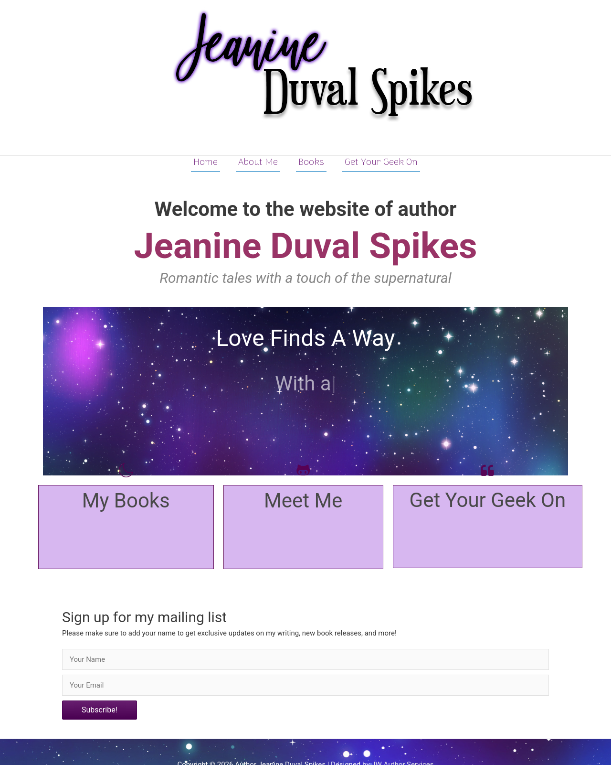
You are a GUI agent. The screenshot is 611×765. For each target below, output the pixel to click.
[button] (99, 710)
